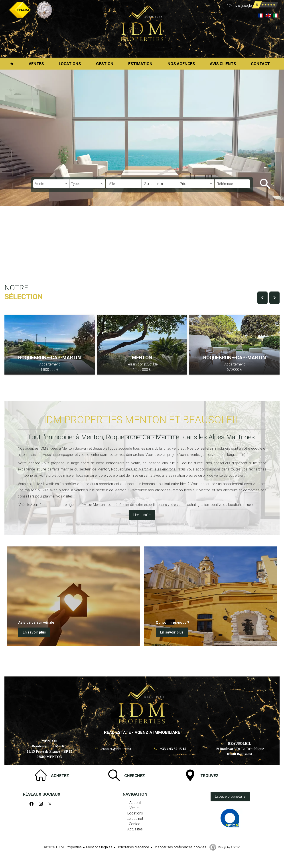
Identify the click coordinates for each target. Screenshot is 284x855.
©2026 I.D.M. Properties (63, 847)
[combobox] (51, 183)
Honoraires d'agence (133, 847)
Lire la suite (142, 515)
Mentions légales (99, 847)
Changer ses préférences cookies (180, 847)
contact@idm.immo (116, 749)
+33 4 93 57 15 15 (173, 749)
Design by (229, 847)
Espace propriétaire (230, 796)
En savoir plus (34, 632)
